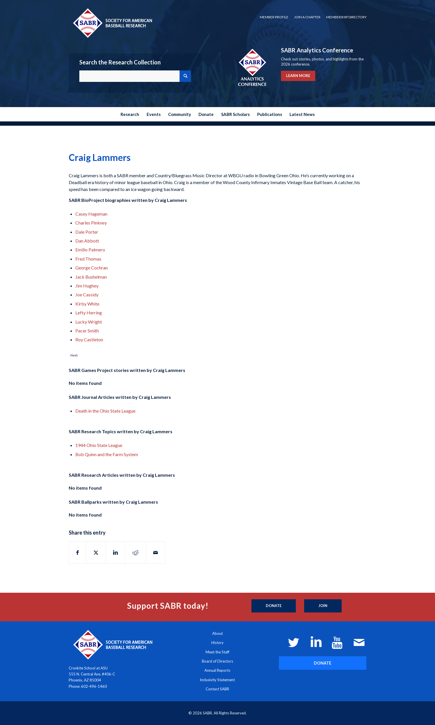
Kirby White (87, 303)
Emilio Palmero (90, 249)
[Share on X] (96, 553)
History (217, 642)
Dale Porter (86, 232)
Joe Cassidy (87, 294)
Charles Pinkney (91, 222)
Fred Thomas (88, 258)
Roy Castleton (89, 339)
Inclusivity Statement (217, 679)
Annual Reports (217, 670)
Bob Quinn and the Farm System (106, 454)
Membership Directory (346, 17)
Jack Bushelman (91, 276)
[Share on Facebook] (77, 553)
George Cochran (91, 267)
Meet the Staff (217, 652)
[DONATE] (322, 663)
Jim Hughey (87, 285)
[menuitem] (274, 17)
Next (74, 355)
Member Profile (274, 17)
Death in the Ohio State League (105, 410)
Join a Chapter (307, 17)
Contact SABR (217, 689)
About (217, 633)
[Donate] (273, 605)
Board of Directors (217, 661)
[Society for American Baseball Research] (112, 22)
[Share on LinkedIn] (115, 553)
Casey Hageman (91, 213)
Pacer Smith (87, 330)
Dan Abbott (87, 240)
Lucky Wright (88, 321)
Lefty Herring (88, 312)
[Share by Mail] (155, 553)
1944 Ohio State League (98, 445)
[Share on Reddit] (135, 553)
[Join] (323, 605)
